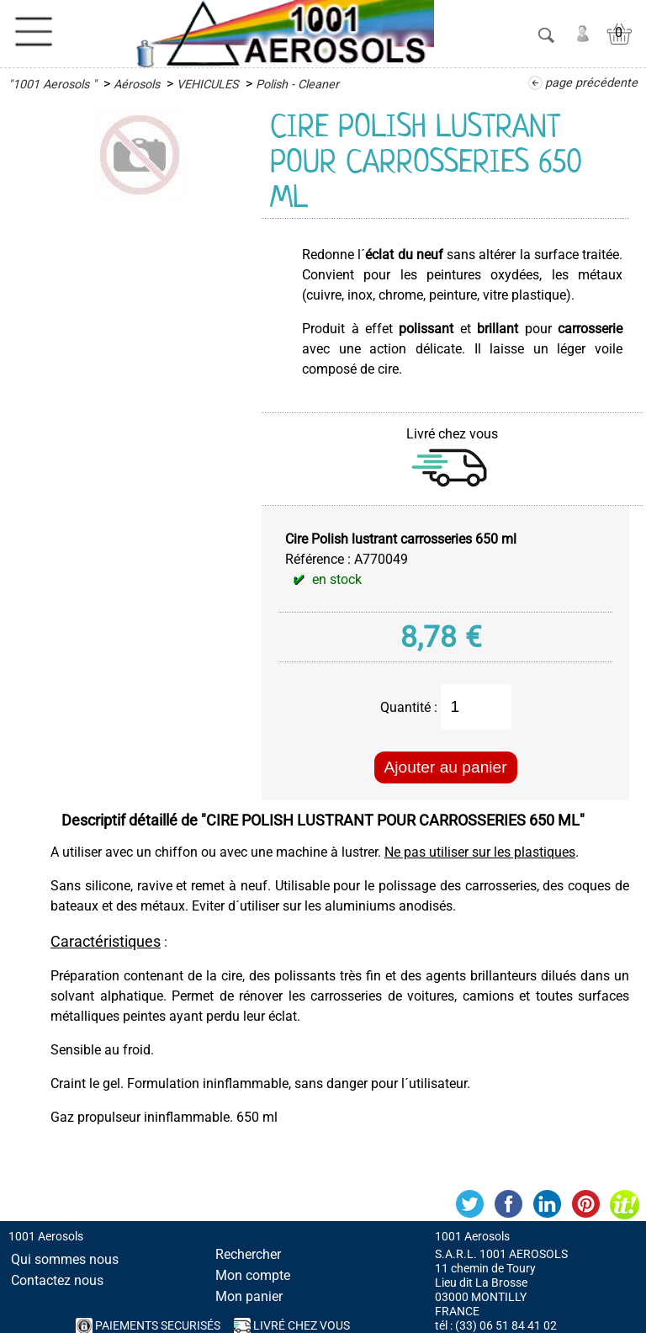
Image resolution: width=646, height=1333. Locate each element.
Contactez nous (57, 1280)
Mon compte (252, 1275)
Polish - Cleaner (297, 84)
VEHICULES (208, 84)
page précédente (591, 83)
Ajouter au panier (445, 767)
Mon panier (249, 1296)
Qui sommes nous (65, 1259)
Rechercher (248, 1254)
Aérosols (137, 84)
